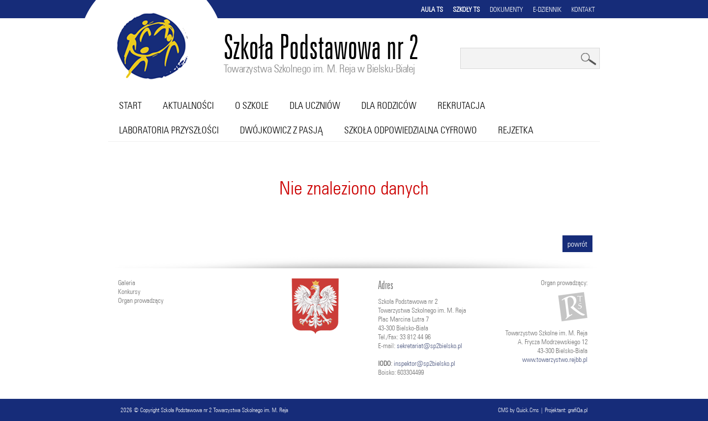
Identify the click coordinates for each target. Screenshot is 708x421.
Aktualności (188, 105)
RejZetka (515, 130)
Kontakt (583, 9)
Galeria (126, 282)
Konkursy (129, 291)
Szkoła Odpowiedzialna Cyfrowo (410, 130)
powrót (577, 244)
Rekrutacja (461, 105)
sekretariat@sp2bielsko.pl (429, 345)
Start (130, 105)
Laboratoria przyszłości (169, 130)
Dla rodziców (388, 105)
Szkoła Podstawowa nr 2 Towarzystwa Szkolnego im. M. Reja (224, 410)
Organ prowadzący (140, 300)
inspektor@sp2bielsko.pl (424, 363)
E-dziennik (547, 9)
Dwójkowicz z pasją (281, 130)
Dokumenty (506, 9)
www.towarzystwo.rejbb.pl (555, 359)
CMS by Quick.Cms (518, 410)
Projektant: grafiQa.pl (566, 410)
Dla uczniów (315, 105)
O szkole (251, 105)
